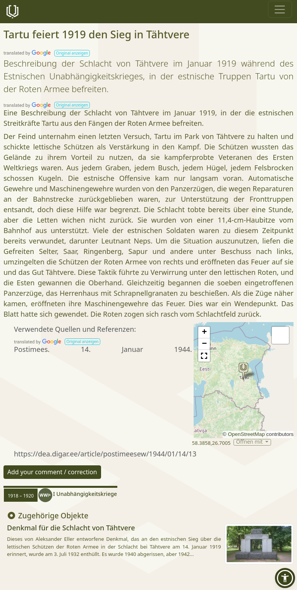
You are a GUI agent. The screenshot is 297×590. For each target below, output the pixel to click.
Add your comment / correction (52, 472)
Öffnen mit (250, 442)
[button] (72, 53)
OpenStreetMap (246, 434)
